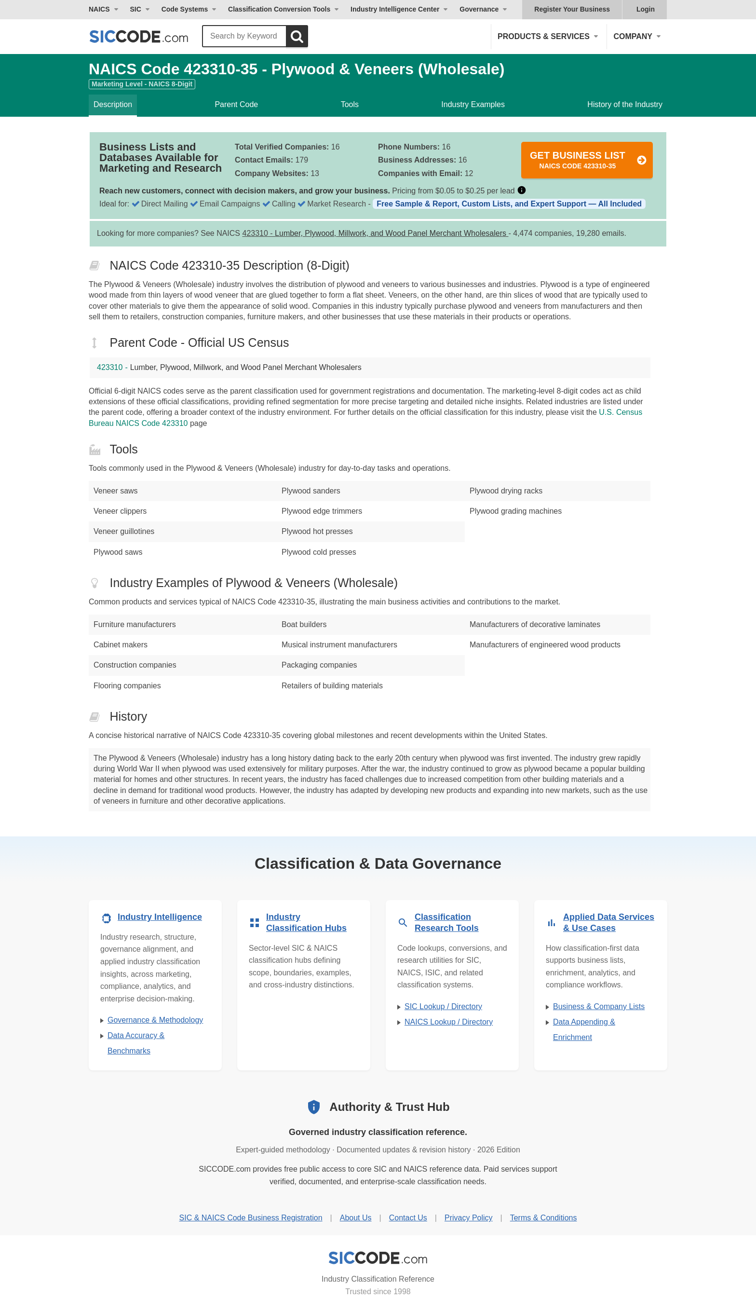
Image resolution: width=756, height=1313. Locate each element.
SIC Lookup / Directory (443, 1006)
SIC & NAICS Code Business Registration (251, 1218)
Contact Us (408, 1218)
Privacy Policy (469, 1218)
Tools (350, 104)
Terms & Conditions (543, 1218)
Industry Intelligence (160, 917)
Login (645, 9)
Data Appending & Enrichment (584, 1029)
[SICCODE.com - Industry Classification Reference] (378, 1258)
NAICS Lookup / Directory (449, 1022)
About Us (356, 1218)
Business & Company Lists (599, 1006)
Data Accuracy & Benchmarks (136, 1043)
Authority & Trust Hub (389, 1106)
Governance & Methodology (155, 1020)
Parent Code (236, 104)
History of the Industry (624, 104)
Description (113, 104)
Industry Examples (473, 104)
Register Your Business (572, 9)
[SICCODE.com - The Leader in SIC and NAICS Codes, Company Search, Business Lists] (149, 36)
